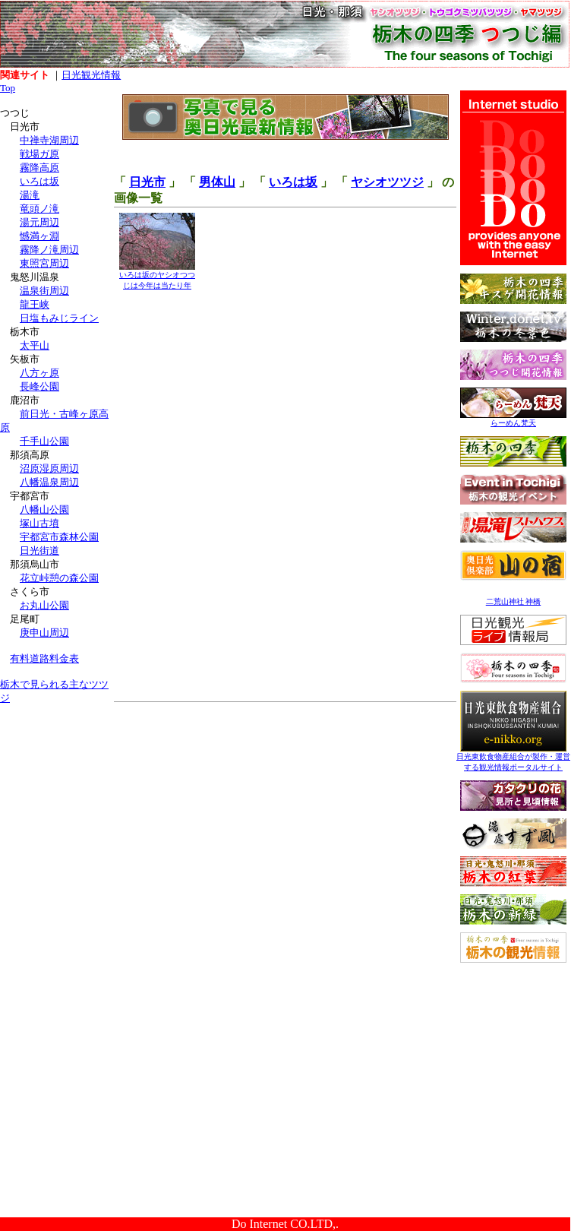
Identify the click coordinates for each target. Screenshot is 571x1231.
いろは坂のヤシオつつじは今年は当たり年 (157, 276)
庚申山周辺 (44, 632)
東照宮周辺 (44, 263)
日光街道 (39, 550)
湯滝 (29, 195)
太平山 (34, 345)
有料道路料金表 (44, 658)
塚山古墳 (39, 523)
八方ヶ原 (39, 372)
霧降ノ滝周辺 (49, 249)
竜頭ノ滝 (39, 208)
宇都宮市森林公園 (59, 537)
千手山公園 (44, 441)
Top (7, 87)
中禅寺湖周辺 (49, 140)
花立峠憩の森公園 (59, 578)
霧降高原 (39, 167)
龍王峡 (34, 304)
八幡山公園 (44, 509)
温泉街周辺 (44, 290)
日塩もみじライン (59, 318)
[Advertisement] (57, 811)
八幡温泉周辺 (49, 482)
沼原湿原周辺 (49, 468)
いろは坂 (39, 181)
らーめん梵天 (513, 419)
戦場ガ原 (39, 154)
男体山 (217, 182)
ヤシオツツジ (387, 182)
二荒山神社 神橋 (513, 601)
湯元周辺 (39, 222)
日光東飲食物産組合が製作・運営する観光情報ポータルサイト (513, 758)
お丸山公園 (44, 605)
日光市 (147, 182)
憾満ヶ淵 (39, 236)
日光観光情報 (91, 75)
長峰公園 (39, 386)
